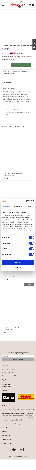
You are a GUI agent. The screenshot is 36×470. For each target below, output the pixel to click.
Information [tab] (18, 206)
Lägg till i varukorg (21, 75)
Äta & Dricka (27, 82)
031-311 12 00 (10, 380)
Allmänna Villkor (6, 454)
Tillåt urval (18, 267)
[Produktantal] (4, 75)
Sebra (14, 84)
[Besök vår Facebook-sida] (14, 460)
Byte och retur (6, 446)
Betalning (4, 442)
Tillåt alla (18, 262)
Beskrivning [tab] (8, 93)
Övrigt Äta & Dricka (7, 84)
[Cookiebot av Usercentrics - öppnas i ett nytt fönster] (26, 201)
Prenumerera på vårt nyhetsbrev (18, 363)
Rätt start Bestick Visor (11, 287)
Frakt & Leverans (6, 450)
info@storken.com (11, 382)
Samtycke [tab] (6, 206)
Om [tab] (29, 206)
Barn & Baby (21, 82)
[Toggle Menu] (3, 5)
